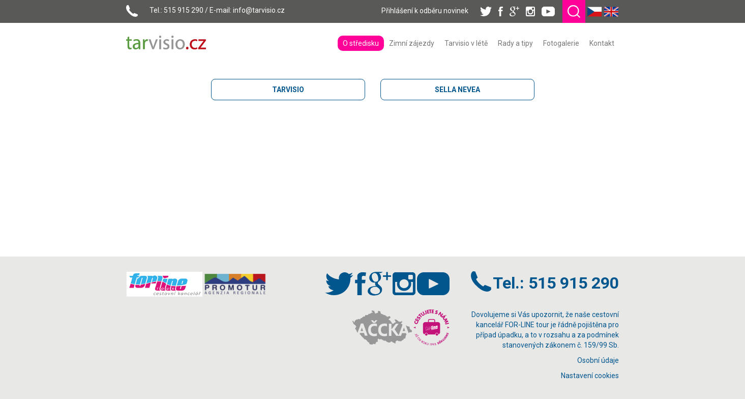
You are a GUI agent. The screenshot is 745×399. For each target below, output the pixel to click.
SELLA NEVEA (457, 90)
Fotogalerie (561, 43)
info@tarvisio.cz (259, 10)
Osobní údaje (598, 360)
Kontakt (601, 43)
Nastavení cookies (590, 376)
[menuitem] (361, 43)
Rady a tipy (515, 43)
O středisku (361, 43)
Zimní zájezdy (411, 43)
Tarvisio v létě (466, 43)
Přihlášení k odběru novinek (424, 11)
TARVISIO (288, 90)
